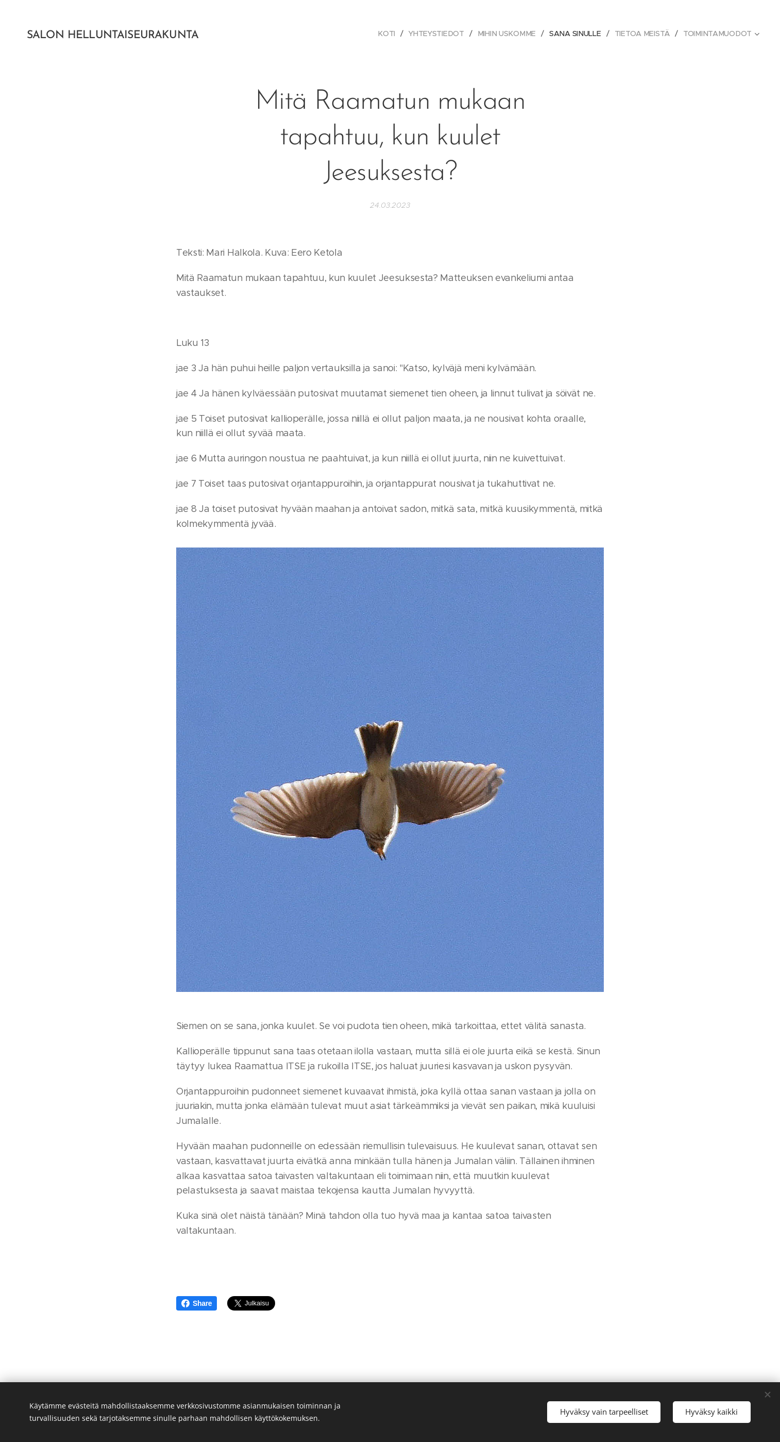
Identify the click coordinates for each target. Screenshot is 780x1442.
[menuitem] (390, 33)
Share (196, 1303)
